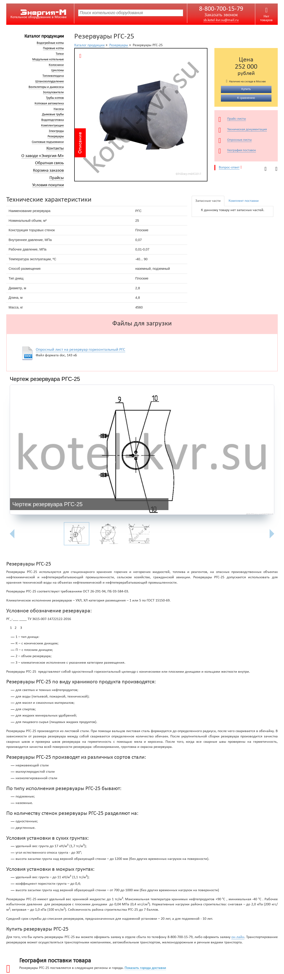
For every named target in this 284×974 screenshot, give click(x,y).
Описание (80, 143)
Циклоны (57, 70)
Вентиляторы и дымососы (46, 87)
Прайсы (56, 178)
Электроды (56, 131)
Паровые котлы (53, 48)
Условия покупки (48, 185)
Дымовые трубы (53, 114)
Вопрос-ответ (229, 167)
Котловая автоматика (49, 103)
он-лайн (237, 937)
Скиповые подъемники (48, 142)
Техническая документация (247, 129)
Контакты (55, 148)
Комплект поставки (244, 201)
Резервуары (56, 136)
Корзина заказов (48, 170)
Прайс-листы (236, 119)
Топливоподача (53, 76)
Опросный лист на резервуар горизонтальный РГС (80, 349)
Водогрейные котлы (50, 43)
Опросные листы (239, 140)
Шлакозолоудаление (49, 81)
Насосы (59, 109)
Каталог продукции (44, 36)
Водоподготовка (52, 120)
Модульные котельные (48, 59)
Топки (60, 54)
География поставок (241, 150)
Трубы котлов (55, 98)
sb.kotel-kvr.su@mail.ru (221, 20)
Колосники (56, 65)
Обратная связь (49, 163)
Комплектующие (52, 125)
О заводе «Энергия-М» (42, 156)
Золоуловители (53, 92)
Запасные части (208, 201)
